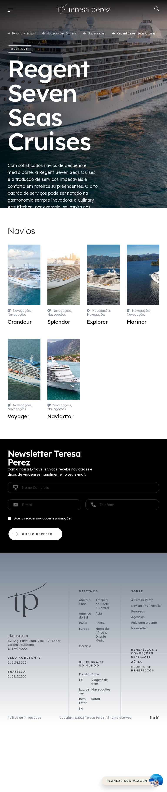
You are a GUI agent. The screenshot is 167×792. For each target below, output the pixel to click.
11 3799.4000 (17, 649)
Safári (95, 699)
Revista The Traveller (146, 606)
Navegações (96, 33)
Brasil (83, 623)
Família (84, 674)
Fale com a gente (144, 623)
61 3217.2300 (17, 676)
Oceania (85, 646)
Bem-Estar (83, 701)
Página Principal (24, 33)
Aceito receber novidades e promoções (43, 518)
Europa (84, 629)
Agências (138, 617)
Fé (81, 680)
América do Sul (85, 615)
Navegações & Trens (61, 33)
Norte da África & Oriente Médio (102, 634)
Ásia (98, 614)
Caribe (100, 623)
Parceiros (138, 611)
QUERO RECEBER (35, 534)
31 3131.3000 (17, 663)
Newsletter (139, 628)
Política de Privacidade (24, 718)
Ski (81, 708)
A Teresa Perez (142, 600)
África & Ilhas (85, 602)
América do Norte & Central (102, 604)
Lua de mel (84, 691)
